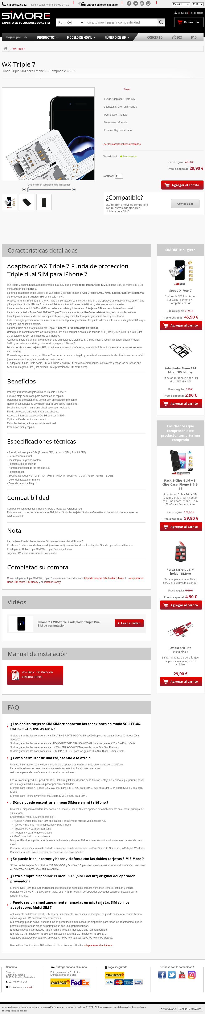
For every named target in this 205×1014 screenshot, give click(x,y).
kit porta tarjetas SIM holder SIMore (104, 578)
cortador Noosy (52, 582)
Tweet (127, 89)
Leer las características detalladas (122, 144)
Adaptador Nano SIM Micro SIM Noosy (180, 370)
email (29, 987)
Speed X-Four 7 (180, 290)
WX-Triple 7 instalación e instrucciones (37, 674)
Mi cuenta (183, 13)
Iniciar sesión (196, 13)
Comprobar (185, 203)
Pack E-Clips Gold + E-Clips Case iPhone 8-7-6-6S (180, 484)
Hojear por (18, 37)
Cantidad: (108, 176)
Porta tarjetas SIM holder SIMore (180, 571)
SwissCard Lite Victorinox (180, 650)
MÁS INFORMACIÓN (190, 1008)
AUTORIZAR (169, 1008)
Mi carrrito (191, 22)
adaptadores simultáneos (98, 945)
